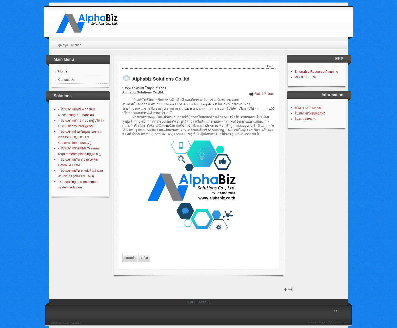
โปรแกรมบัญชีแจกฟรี (309, 113)
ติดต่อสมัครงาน (305, 119)
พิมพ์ (257, 93)
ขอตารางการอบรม (307, 108)
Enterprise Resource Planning (316, 71)
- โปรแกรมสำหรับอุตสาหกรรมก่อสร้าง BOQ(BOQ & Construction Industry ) (80, 137)
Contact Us (66, 80)
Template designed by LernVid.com (327, 322)
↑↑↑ (336, 311)
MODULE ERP (305, 77)
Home (62, 71)
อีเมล (270, 93)
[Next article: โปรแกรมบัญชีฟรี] (144, 258)
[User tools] (249, 90)
